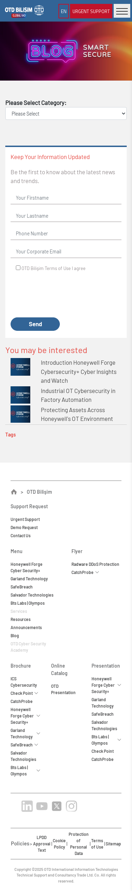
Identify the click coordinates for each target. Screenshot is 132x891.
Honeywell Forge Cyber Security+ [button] (25, 716)
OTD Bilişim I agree (53, 268)
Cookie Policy (59, 843)
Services (19, 611)
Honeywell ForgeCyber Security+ (27, 567)
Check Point (103, 751)
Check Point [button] (24, 693)
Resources (21, 619)
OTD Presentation (63, 689)
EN (64, 10)
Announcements (26, 627)
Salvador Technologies (32, 594)
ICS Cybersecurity (24, 681)
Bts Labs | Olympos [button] (25, 770)
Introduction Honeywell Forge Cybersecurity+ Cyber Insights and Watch (79, 371)
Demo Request (24, 527)
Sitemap (113, 843)
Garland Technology (29, 578)
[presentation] (64, 295)
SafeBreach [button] (24, 744)
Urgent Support (91, 10)
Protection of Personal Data (79, 844)
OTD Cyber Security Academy (28, 646)
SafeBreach (22, 586)
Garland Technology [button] (25, 733)
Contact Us (21, 535)
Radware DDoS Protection (95, 564)
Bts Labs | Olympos (28, 602)
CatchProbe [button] (85, 572)
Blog (15, 635)
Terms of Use (58, 268)
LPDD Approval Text (41, 843)
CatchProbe (22, 701)
